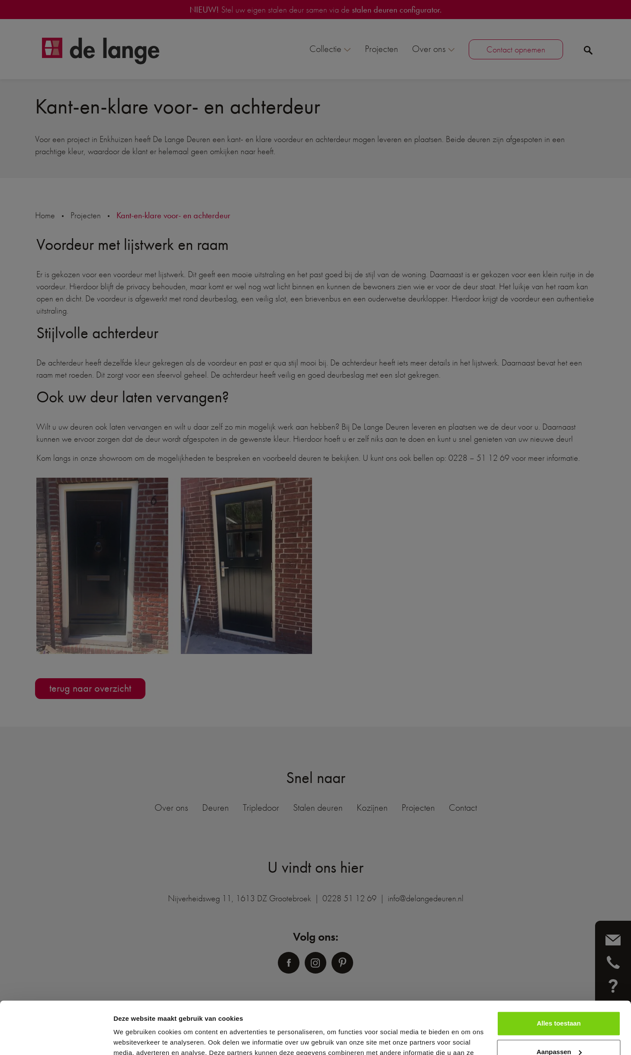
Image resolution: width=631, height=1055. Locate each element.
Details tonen (134, 1038)
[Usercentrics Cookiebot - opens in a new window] (56, 1038)
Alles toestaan (559, 974)
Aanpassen (559, 1002)
